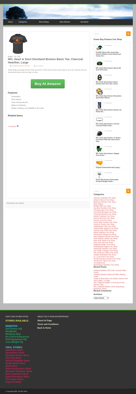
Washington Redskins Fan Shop (106, 265)
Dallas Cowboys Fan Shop (104, 216)
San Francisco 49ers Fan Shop (106, 253)
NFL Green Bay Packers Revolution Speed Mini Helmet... (108, 97)
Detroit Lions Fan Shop (103, 220)
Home (10, 22)
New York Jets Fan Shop (103, 242)
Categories (23, 22)
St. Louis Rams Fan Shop (104, 257)
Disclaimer (14, 126)
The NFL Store (22, 391)
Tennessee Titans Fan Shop (105, 261)
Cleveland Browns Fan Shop (20, 66)
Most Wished (65, 22)
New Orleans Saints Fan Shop (105, 238)
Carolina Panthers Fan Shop (105, 208)
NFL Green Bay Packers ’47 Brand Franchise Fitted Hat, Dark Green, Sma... (108, 139)
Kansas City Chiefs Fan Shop (105, 230)
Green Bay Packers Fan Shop (105, 222)
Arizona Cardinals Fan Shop (105, 198)
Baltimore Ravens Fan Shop (105, 202)
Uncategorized (99, 263)
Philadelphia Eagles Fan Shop (105, 247)
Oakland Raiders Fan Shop (104, 245)
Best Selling (44, 22)
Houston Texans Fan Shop (104, 224)
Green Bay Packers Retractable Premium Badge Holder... (107, 180)
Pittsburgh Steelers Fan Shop (105, 249)
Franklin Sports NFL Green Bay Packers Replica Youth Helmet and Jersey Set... (108, 54)
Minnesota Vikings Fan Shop (105, 234)
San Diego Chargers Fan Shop (106, 251)
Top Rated (84, 22)
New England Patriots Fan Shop (106, 236)
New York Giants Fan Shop (104, 240)
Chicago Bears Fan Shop (103, 210)
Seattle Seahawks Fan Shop (105, 255)
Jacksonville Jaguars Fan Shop (106, 228)
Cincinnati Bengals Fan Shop (105, 212)
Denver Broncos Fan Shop (104, 218)
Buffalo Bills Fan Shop (102, 206)
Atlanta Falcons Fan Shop (104, 200)
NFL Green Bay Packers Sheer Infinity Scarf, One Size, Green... (107, 83)
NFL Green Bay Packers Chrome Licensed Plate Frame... (107, 125)
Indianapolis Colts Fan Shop (105, 226)
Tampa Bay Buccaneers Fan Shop (107, 259)
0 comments (108, 45)
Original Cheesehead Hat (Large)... (108, 167)
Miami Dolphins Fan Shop (104, 232)
